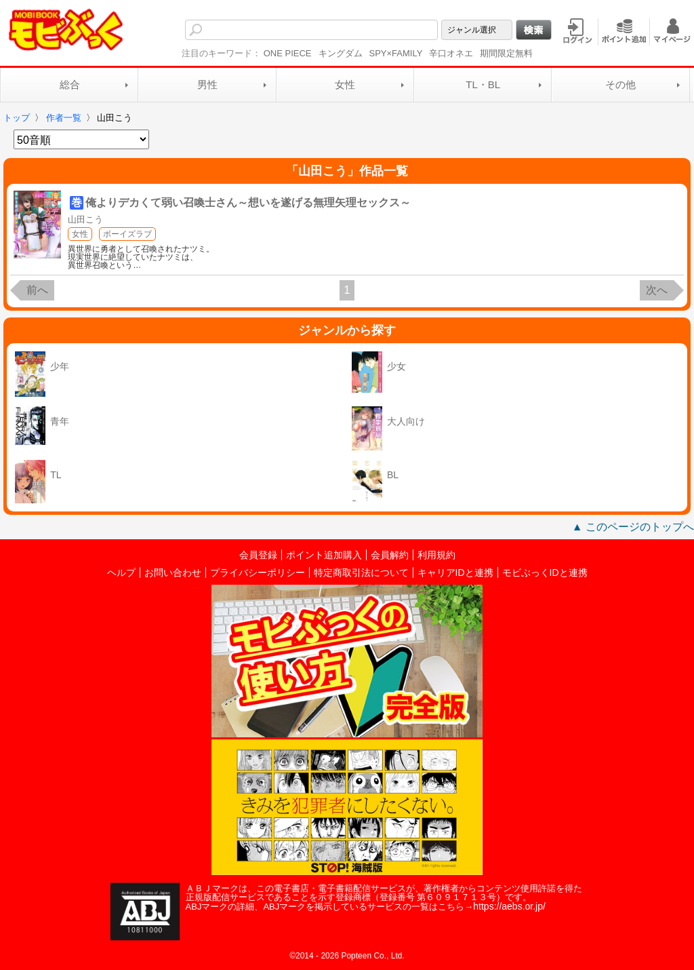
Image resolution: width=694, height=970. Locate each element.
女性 (345, 84)
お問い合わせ (172, 572)
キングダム (341, 53)
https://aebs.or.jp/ (509, 906)
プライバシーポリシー (257, 572)
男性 (207, 84)
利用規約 (436, 554)
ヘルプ (121, 572)
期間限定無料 (506, 53)
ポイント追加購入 (324, 554)
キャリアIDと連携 (455, 572)
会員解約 (390, 554)
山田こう (85, 219)
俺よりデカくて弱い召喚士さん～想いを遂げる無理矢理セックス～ (248, 202)
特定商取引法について (361, 572)
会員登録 (258, 554)
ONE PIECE (288, 53)
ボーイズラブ (127, 234)
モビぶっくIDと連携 (545, 572)
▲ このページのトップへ (633, 526)
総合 (70, 84)
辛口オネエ (451, 53)
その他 (620, 84)
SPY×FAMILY (396, 53)
